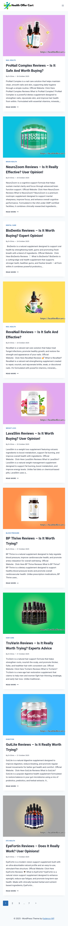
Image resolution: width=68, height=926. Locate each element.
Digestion (10, 739)
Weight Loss (11, 428)
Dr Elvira (11, 76)
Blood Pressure (12, 533)
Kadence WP (48, 918)
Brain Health (11, 162)
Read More (12, 107)
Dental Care (11, 225)
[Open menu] (62, 5)
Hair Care (10, 638)
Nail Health (11, 60)
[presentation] (34, 35)
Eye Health (10, 841)
